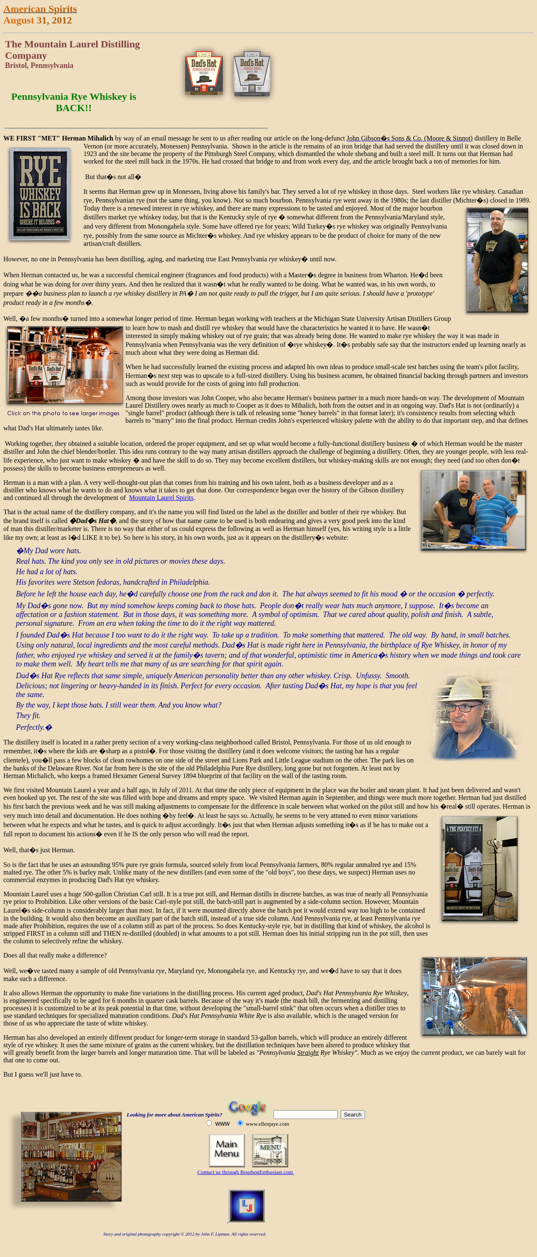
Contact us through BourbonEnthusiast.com (246, 1172)
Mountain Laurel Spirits (161, 497)
